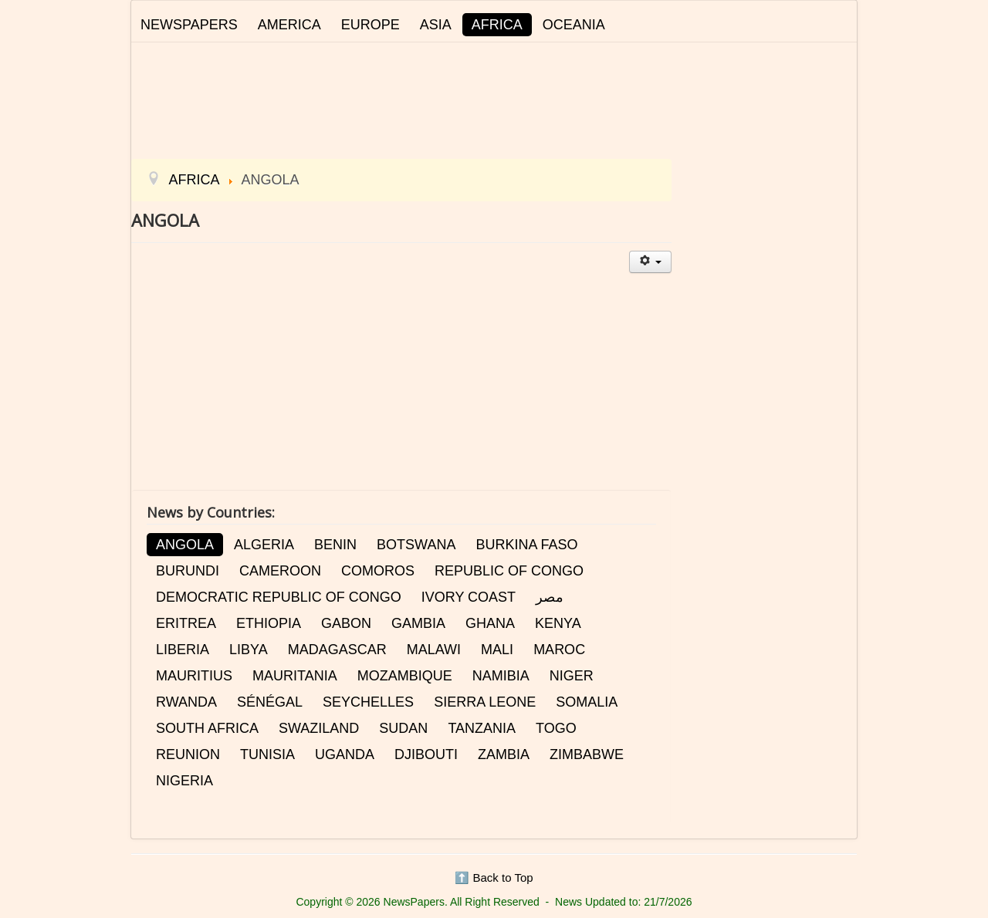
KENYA (558, 623)
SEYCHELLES (368, 702)
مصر (549, 597)
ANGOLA (185, 544)
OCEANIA (574, 24)
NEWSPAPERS (189, 24)
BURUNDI (187, 571)
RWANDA (186, 702)
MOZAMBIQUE (404, 675)
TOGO (556, 728)
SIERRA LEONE (485, 702)
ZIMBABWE (587, 754)
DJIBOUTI (426, 754)
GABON (346, 623)
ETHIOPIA (268, 623)
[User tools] (650, 262)
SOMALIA (587, 702)
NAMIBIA (501, 675)
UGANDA (344, 754)
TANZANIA (482, 728)
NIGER (572, 675)
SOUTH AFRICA (207, 728)
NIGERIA (184, 780)
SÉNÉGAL (270, 702)
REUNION (188, 754)
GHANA (490, 623)
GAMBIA (418, 623)
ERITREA (186, 623)
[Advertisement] (494, 98)
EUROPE (370, 24)
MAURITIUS (194, 675)
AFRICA (497, 24)
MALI (497, 649)
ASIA (436, 24)
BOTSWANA (416, 544)
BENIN (335, 544)
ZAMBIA (504, 754)
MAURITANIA (294, 675)
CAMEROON (280, 571)
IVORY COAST (468, 597)
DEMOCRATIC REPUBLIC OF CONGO (278, 597)
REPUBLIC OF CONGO (509, 571)
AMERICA (289, 24)
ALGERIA (264, 544)
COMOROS (377, 571)
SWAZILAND (319, 728)
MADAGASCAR (337, 649)
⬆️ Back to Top (494, 877)
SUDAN (403, 728)
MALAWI (434, 649)
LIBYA (248, 649)
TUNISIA (267, 754)
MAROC (559, 649)
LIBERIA (182, 649)
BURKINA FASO (526, 544)
